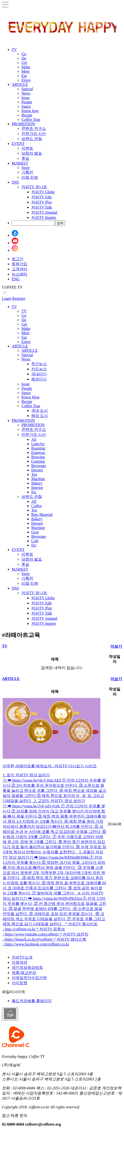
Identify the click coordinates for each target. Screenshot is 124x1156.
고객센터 (19, 269)
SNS (15, 182)
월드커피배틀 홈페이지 (32, 1001)
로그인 (17, 259)
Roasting (38, 448)
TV (14, 49)
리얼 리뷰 (29, 177)
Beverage (38, 466)
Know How (30, 397)
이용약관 (19, 962)
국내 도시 (39, 410)
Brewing (38, 457)
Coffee (36, 506)
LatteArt (37, 444)
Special (27, 89)
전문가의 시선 (33, 134)
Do (23, 58)
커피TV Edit (41, 197)
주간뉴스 (39, 364)
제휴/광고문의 (24, 973)
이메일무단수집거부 (29, 978)
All (33, 439)
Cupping (38, 461)
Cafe (35, 541)
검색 (60, 223)
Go (23, 54)
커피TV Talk (41, 207)
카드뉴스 (39, 369)
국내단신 (39, 374)
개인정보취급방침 (27, 967)
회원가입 (19, 264)
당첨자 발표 (31, 153)
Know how (30, 111)
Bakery (36, 483)
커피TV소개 (22, 957)
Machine (38, 479)
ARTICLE (20, 84)
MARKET (20, 163)
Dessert (37, 470)
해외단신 (39, 379)
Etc (33, 492)
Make (25, 67)
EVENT (18, 143)
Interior (37, 487)
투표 (25, 158)
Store (25, 168)
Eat (24, 76)
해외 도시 (39, 416)
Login (6, 298)
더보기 (116, 646)
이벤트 (27, 148)
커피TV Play (41, 202)
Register (18, 298)
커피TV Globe (43, 192)
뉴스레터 (19, 274)
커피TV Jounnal (44, 212)
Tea (34, 474)
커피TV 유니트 (34, 187)
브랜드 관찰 (31, 139)
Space (26, 106)
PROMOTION (23, 124)
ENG (16, 279)
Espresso (38, 452)
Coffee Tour (30, 119)
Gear (35, 532)
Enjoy (26, 80)
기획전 (27, 172)
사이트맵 (19, 983)
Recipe (26, 115)
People (26, 102)
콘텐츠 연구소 (33, 128)
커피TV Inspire (43, 217)
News (25, 93)
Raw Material (42, 514)
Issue (25, 98)
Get (24, 63)
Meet (25, 71)
